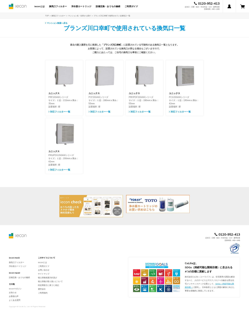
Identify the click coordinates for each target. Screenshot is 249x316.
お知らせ (13, 292)
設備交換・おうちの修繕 (108, 6)
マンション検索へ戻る (57, 23)
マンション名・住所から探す (79, 16)
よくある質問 (14, 300)
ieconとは (39, 6)
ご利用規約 (42, 293)
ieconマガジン (15, 288)
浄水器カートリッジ (81, 6)
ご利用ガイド (131, 6)
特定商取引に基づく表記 (48, 285)
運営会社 (42, 289)
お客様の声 (13, 296)
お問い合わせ (43, 270)
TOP (47, 16)
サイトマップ (43, 274)
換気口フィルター (58, 6)
